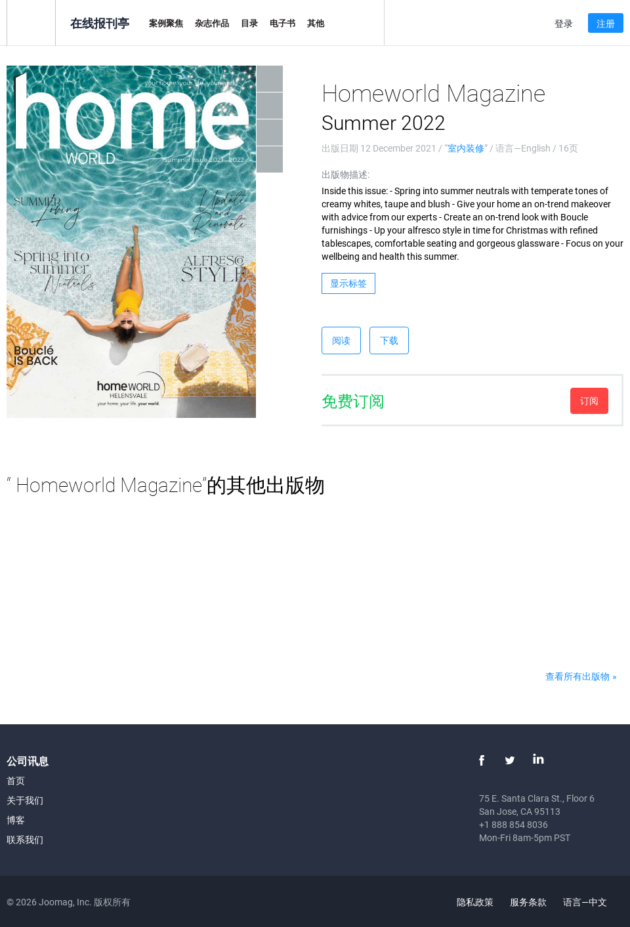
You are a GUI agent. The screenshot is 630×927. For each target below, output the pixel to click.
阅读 (341, 340)
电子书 (282, 23)
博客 (16, 820)
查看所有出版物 (577, 676)
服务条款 (528, 902)
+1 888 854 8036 (513, 824)
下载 (389, 340)
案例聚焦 (166, 23)
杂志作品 (212, 23)
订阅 (589, 400)
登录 (564, 23)
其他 (315, 23)
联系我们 (25, 839)
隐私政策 (475, 902)
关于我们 (25, 800)
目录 (249, 23)
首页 (16, 780)
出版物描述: (345, 174)
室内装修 (466, 148)
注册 (606, 23)
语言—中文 (592, 902)
